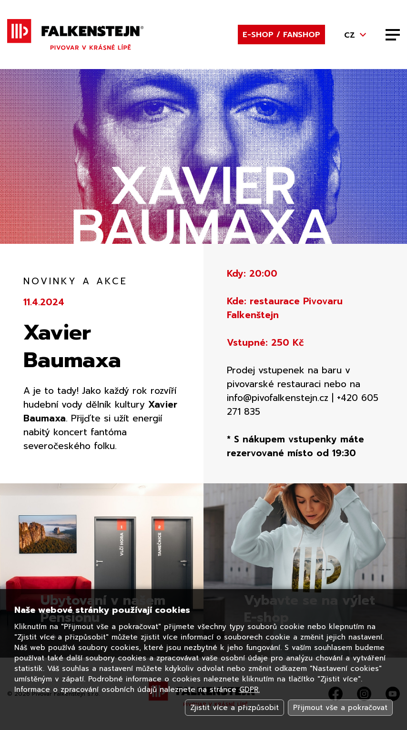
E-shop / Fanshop (281, 34)
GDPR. (249, 689)
